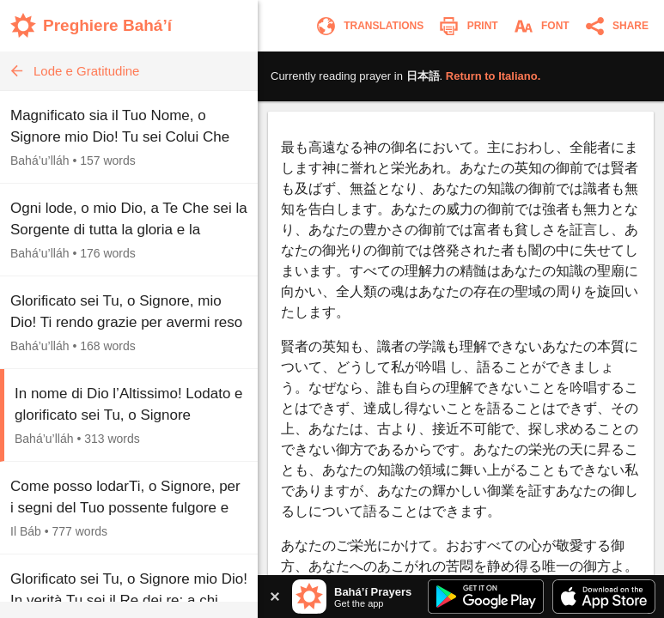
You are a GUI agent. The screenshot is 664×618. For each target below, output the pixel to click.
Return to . (493, 76)
